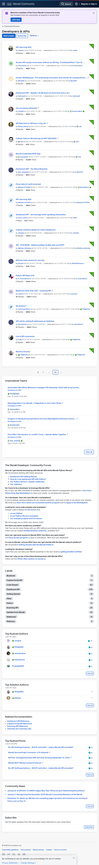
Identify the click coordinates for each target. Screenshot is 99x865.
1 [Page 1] (43, 372)
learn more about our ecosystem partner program (38, 502)
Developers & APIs (14, 390)
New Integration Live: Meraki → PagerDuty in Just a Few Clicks (35, 403)
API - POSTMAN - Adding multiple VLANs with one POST (40, 245)
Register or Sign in (89, 4)
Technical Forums (11, 26)
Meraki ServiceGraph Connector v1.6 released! (28, 752)
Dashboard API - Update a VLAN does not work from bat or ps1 (43, 93)
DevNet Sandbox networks (35, 531)
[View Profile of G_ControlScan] (23, 279)
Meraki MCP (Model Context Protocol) (25, 763)
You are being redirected (26, 108)
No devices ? (21, 306)
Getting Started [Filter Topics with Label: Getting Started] (13, 594)
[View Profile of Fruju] (20, 339)
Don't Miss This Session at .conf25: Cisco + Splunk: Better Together (37, 434)
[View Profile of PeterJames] (22, 65)
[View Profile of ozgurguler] (24, 157)
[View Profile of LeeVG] (20, 294)
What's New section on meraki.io (31, 559)
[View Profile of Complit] (21, 111)
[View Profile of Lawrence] (73, 294)
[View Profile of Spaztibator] (22, 324)
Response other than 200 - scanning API (33, 291)
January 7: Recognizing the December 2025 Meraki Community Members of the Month (44, 794)
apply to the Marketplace (77, 502)
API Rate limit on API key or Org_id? (31, 123)
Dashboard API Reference (18, 721)
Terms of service (60, 850)
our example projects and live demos (26, 518)
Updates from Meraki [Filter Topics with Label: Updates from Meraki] (16, 612)
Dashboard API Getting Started (23, 476)
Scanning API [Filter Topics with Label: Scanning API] (12, 608)
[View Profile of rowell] (20, 50)
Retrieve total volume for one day (30, 260)
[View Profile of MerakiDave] (84, 187)
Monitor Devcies (23, 351)
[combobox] (66, 4)
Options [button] (33, 35)
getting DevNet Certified (71, 552)
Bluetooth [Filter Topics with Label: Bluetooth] (11, 576)
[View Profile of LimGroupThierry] (24, 309)
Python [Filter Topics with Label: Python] (10, 603)
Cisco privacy (26, 850)
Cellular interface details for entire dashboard (35, 230)
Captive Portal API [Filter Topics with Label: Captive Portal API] (14, 580)
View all (89, 452)
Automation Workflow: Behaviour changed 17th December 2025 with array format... (44, 387)
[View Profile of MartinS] (80, 172)
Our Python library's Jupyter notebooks (27, 482)
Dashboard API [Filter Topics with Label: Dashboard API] (13, 589)
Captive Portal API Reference (19, 724)
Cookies (49, 850)
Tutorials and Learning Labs (19, 729)
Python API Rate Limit (25, 275)
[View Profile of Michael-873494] (24, 187)
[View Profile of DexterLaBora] (77, 111)
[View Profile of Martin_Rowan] (23, 126)
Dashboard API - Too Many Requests (31, 169)
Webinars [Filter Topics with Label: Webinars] (11, 621)
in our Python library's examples (24, 516)
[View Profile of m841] (75, 218)
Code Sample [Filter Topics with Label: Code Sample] (12, 585)
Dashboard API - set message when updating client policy (41, 214)
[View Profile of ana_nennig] (15, 441)
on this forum (30, 510)
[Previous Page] (38, 372)
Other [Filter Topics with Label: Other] (9, 598)
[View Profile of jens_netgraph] (23, 172)
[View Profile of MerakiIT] (21, 81)
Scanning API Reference (17, 726)
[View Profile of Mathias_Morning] (24, 248)
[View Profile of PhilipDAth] (86, 309)
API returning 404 (23, 47)
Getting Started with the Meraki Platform (36, 545)
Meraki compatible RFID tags (28, 154)
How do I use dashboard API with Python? (28, 479)
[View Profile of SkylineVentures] (78, 263)
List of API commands (25, 336)
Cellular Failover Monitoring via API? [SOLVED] (36, 138)
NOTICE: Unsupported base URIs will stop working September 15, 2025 (39, 758)
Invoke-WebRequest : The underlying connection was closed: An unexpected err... (51, 78)
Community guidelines (10, 850)
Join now (16, 20)
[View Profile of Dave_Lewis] (22, 218)
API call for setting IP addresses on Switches (35, 321)
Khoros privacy (38, 850)
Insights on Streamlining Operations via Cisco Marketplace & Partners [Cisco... (42, 419)
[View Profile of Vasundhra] (14, 409)
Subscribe (22, 36)
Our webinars (16, 484)
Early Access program (18, 537)
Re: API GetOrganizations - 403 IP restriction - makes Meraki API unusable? (40, 747)
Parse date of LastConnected (28, 184)
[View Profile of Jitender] (21, 233)
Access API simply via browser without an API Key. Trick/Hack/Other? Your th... (50, 62)
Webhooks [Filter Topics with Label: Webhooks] (11, 617)
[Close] (74, 859)
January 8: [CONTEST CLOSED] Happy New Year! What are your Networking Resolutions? (46, 791)
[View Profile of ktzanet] (21, 263)
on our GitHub (16, 513)
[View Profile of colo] (80, 126)
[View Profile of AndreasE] (21, 96)
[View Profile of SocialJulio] (15, 425)
